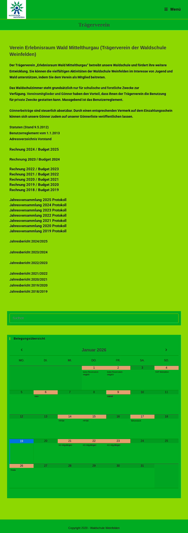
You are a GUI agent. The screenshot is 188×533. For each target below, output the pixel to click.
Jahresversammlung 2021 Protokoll (37, 221)
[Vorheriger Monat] (21, 350)
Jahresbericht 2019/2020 (28, 285)
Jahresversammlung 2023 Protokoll (37, 210)
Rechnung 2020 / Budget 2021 (34, 179)
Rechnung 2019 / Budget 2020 (34, 185)
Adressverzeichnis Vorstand (30, 139)
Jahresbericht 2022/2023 (28, 263)
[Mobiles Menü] (172, 9)
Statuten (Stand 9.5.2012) (29, 127)
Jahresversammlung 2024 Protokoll (37, 205)
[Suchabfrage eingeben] (94, 318)
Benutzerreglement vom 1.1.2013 (34, 133)
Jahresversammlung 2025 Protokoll (37, 200)
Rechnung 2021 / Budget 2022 (34, 174)
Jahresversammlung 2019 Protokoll (37, 231)
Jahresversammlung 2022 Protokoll (37, 215)
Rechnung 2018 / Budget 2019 (34, 190)
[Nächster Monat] (166, 350)
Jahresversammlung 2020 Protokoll (37, 226)
